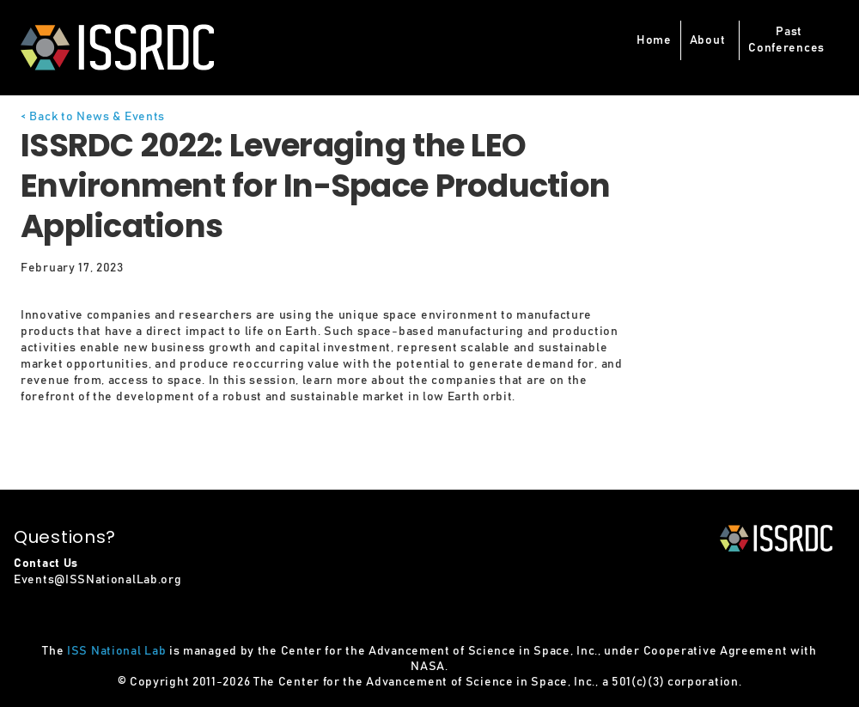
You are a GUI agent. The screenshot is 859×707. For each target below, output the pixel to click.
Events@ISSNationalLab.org (98, 580)
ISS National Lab (116, 651)
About (708, 40)
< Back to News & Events (93, 117)
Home (654, 40)
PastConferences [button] (786, 40)
